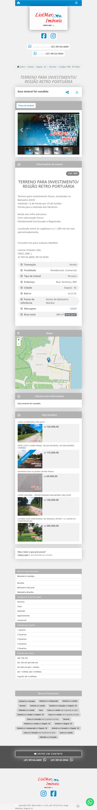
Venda (31, 66)
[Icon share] (43, 35)
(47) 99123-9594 (54, 53)
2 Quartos (22, 634)
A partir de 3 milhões (27, 676)
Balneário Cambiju (25, 576)
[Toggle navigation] (76, 3)
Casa (19, 606)
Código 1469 (65, 66)
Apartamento (23, 615)
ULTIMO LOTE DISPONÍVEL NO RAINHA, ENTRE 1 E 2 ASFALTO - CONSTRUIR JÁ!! (47, 519)
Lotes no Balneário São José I (31, 421)
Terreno (52, 66)
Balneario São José (25, 587)
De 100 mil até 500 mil (27, 662)
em (63, 724)
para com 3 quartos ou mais (62, 710)
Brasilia (20, 583)
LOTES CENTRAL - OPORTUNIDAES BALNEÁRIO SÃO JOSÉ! (44, 495)
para (27, 701)
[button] (22, 130)
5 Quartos (22, 648)
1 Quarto (21, 630)
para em (63, 706)
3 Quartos (22, 639)
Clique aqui (23, 555)
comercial (21, 620)
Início (21, 66)
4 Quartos (22, 643)
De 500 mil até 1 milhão (28, 667)
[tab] (26, 105)
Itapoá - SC (41, 66)
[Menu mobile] (18, 3)
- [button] (19, 344)
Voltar (76, 66)
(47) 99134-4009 (60, 46)
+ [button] (19, 340)
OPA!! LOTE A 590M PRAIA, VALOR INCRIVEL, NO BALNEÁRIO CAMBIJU (46, 446)
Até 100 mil (22, 658)
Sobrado (21, 611)
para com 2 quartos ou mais (63, 715)
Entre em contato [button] (48, 753)
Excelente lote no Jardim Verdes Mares (36, 471)
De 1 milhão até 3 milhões (29, 671)
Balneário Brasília (25, 592)
